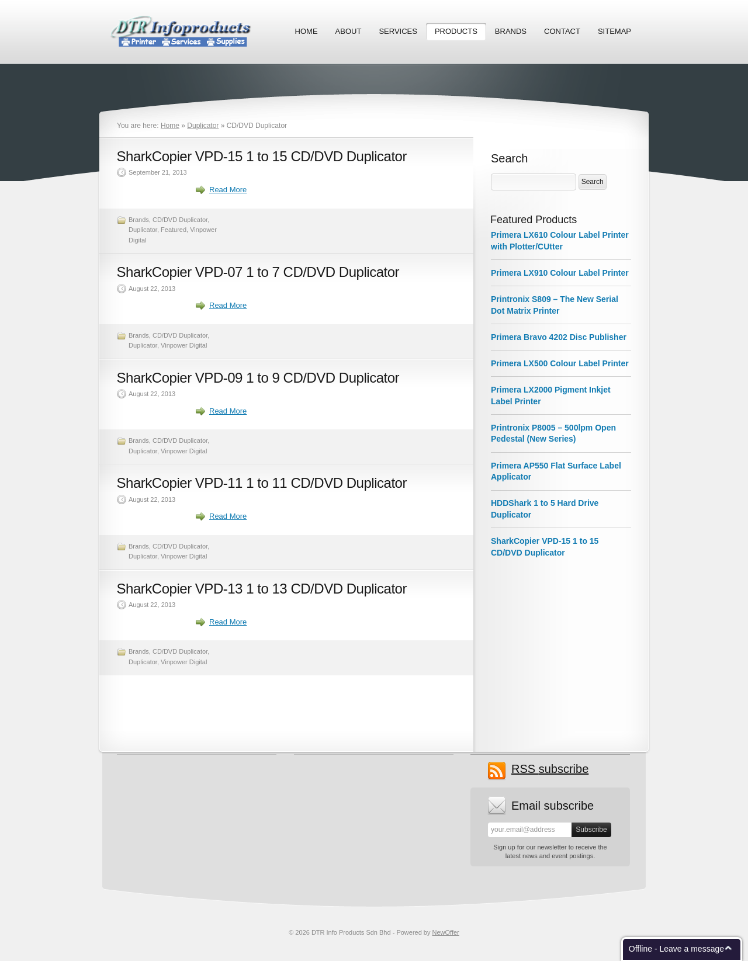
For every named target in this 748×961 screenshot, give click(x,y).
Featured (173, 229)
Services (398, 31)
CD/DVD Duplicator (180, 219)
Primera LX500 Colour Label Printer (560, 363)
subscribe (549, 769)
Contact (562, 31)
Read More (228, 189)
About (348, 31)
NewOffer (445, 932)
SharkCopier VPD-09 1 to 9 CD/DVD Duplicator (258, 378)
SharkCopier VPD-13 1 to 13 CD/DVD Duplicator (262, 588)
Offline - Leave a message (676, 948)
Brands (511, 31)
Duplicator (203, 126)
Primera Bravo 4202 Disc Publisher (558, 337)
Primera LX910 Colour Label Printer (560, 272)
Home (306, 31)
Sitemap (614, 31)
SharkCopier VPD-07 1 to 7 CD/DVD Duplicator (258, 272)
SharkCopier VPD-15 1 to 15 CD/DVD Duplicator (262, 156)
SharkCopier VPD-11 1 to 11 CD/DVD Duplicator (262, 483)
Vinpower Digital (184, 345)
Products (456, 31)
